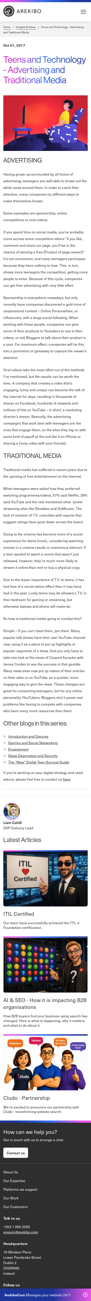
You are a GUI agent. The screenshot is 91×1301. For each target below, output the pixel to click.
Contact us (16, 1152)
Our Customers (15, 1206)
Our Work (11, 1198)
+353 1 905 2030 (16, 1226)
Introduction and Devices (28, 736)
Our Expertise (14, 1180)
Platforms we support (20, 1189)
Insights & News (26, 27)
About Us (10, 1172)
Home (7, 27)
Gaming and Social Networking (33, 742)
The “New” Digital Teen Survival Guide (38, 762)
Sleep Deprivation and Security (33, 755)
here (66, 779)
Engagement (18, 749)
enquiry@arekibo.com (20, 1232)
